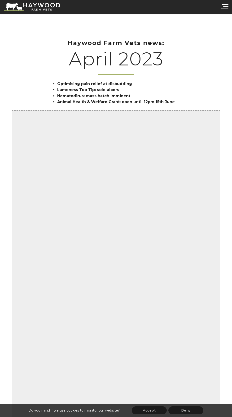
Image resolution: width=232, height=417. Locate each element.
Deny (186, 410)
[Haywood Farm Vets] (32, 7)
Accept (149, 410)
